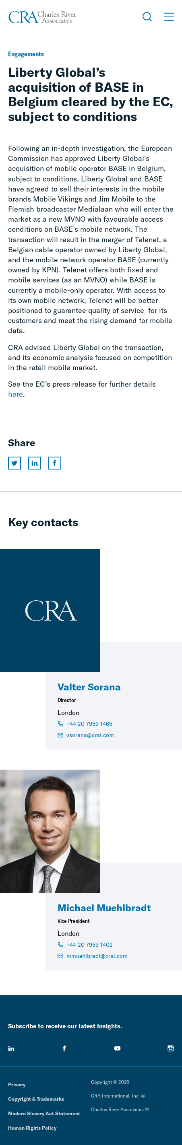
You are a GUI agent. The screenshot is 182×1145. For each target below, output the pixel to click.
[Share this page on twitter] (14, 463)
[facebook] (64, 1048)
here (15, 394)
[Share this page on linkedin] (34, 463)
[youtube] (117, 1048)
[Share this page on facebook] (54, 463)
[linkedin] (11, 1048)
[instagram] (171, 1048)
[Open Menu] (169, 17)
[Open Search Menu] (147, 17)
